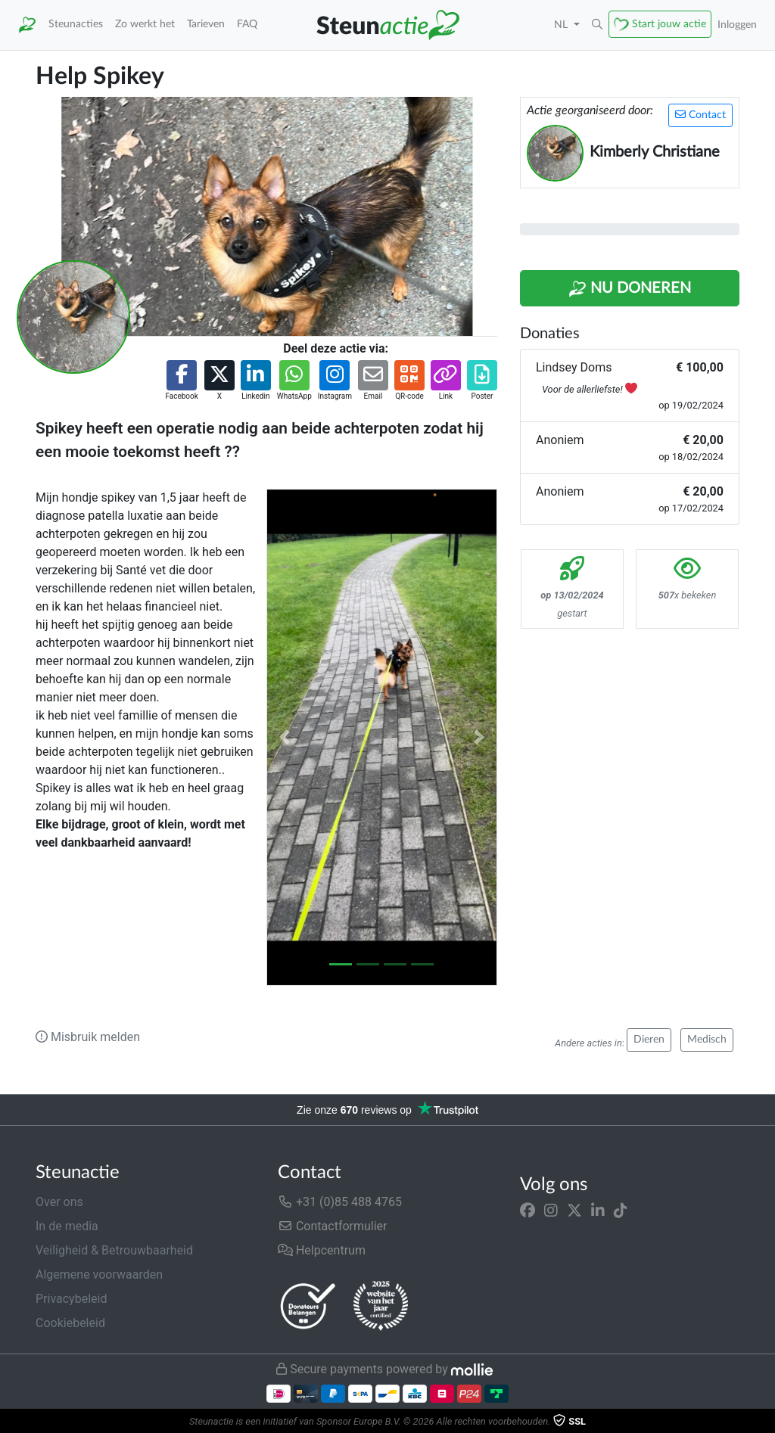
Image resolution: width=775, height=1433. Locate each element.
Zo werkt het (145, 24)
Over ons (59, 1202)
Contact (700, 114)
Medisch (707, 1039)
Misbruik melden (88, 1037)
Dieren (649, 1039)
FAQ (247, 24)
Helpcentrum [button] (322, 1250)
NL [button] (562, 24)
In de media (67, 1226)
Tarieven (206, 24)
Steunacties (75, 24)
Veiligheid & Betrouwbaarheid (114, 1250)
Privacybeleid (71, 1299)
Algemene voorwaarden (99, 1274)
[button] (597, 25)
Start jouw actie (669, 24)
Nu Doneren (629, 289)
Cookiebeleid (70, 1323)
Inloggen (737, 24)
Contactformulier (333, 1226)
